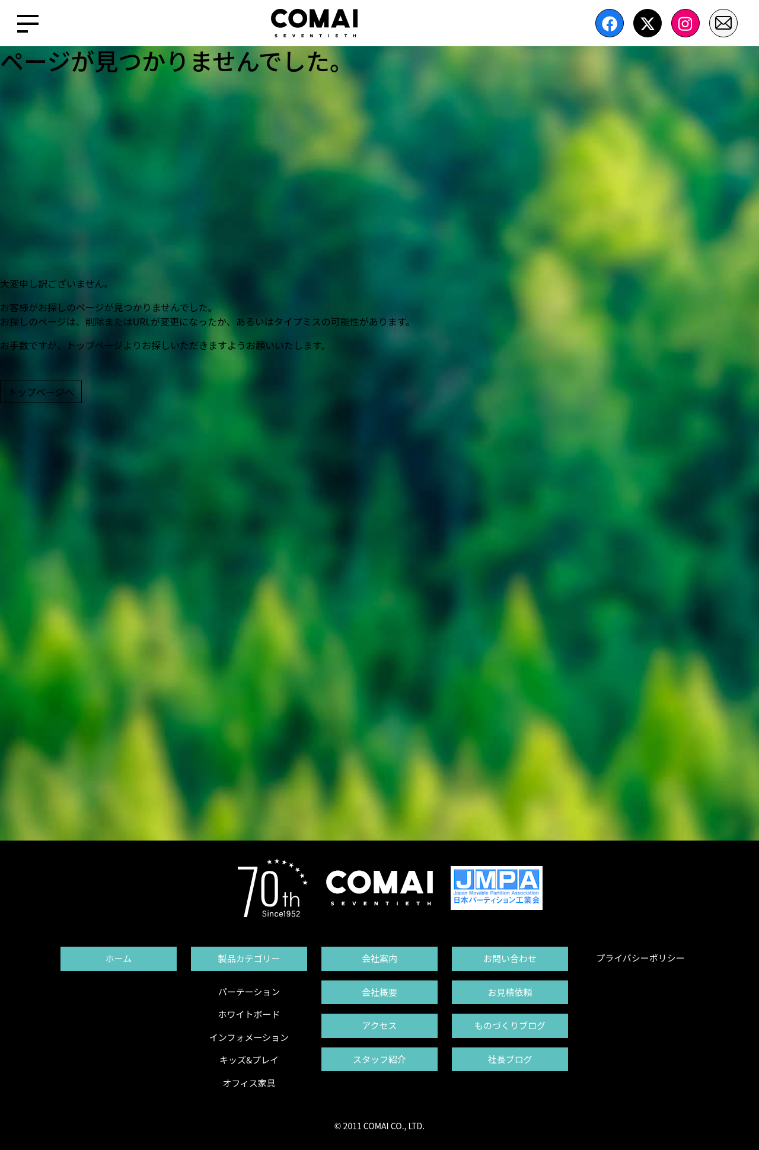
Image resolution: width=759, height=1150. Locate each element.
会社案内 (379, 958)
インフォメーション (249, 1037)
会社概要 (379, 992)
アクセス (379, 1025)
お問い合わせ (510, 958)
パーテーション (249, 991)
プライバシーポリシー (640, 957)
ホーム (119, 958)
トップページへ (41, 392)
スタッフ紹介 (379, 1059)
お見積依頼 (509, 992)
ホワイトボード (249, 1014)
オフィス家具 (249, 1082)
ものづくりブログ (510, 1025)
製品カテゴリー (249, 958)
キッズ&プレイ (249, 1059)
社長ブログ (509, 1059)
